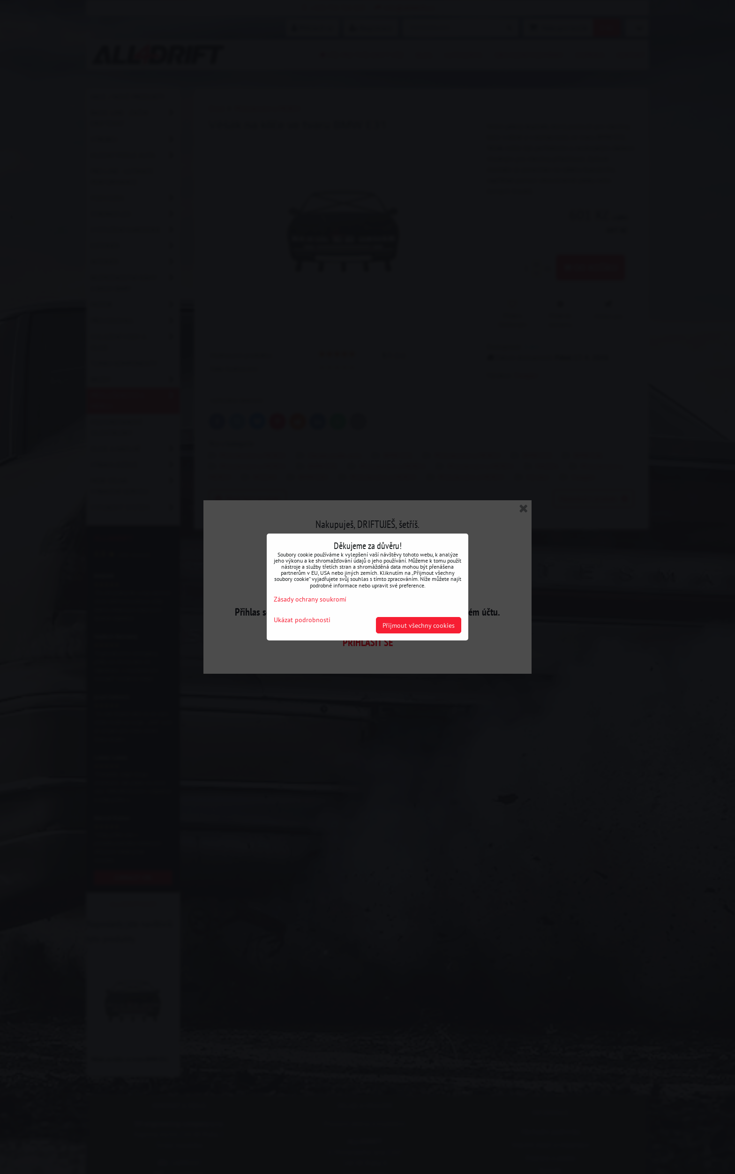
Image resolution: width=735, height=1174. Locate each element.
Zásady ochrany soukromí (310, 599)
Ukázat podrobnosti (302, 620)
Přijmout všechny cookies (418, 625)
